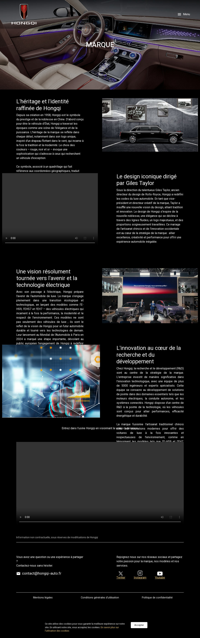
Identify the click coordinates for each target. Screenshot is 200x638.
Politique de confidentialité (157, 597)
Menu (183, 14)
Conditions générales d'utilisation (100, 597)
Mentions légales (43, 597)
